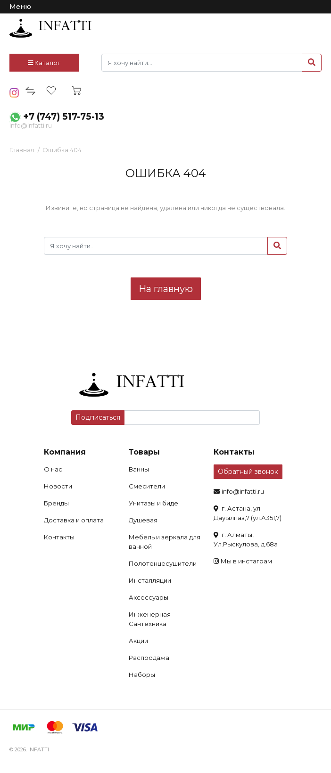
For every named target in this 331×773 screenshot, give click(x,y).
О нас (53, 469)
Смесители (147, 486)
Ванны (139, 469)
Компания (65, 452)
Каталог (44, 62)
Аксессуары (148, 597)
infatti (50, 28)
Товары (144, 452)
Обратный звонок (248, 471)
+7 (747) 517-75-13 (63, 116)
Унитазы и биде (153, 503)
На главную (166, 288)
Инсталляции (150, 580)
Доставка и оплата (74, 520)
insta (14, 93)
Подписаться (97, 417)
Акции (138, 640)
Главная (21, 150)
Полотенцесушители (163, 563)
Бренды (56, 503)
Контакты (59, 537)
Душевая (143, 520)
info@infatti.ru (30, 125)
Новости (58, 486)
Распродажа (149, 657)
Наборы (142, 674)
